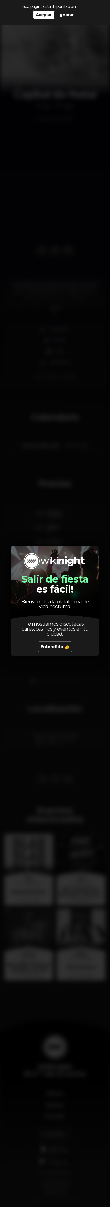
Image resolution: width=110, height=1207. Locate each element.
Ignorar (66, 14)
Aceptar (44, 14)
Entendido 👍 (55, 646)
